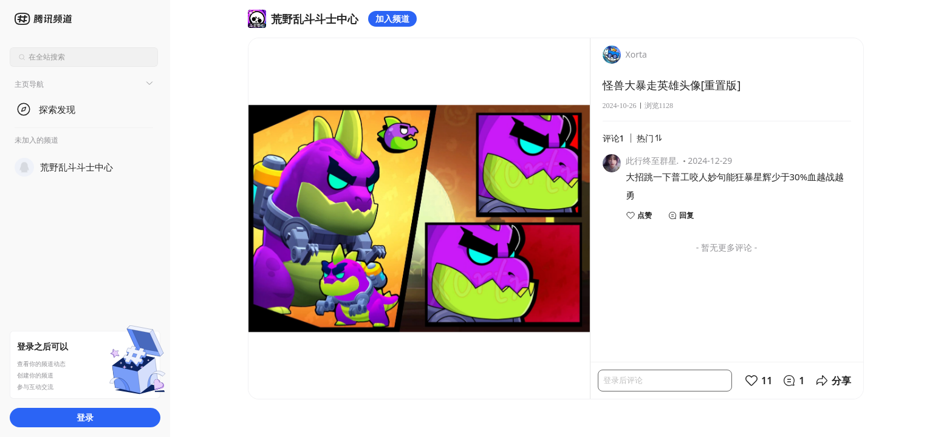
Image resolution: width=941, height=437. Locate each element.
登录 (85, 417)
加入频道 (392, 18)
